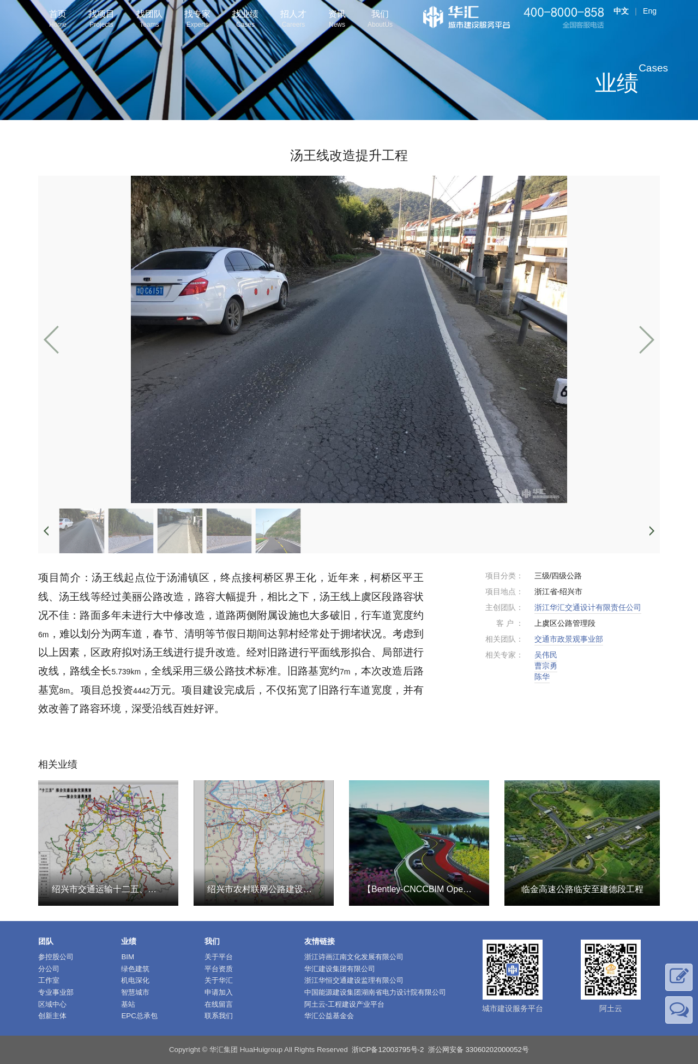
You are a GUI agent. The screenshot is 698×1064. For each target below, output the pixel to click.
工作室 (48, 980)
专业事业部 (56, 992)
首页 (58, 20)
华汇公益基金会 (329, 1016)
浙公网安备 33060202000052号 (478, 1049)
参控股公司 (56, 957)
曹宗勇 (545, 665)
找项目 (101, 20)
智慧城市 (135, 992)
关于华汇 (218, 980)
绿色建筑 (135, 969)
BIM (127, 957)
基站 (128, 1004)
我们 (380, 20)
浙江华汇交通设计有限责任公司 (587, 607)
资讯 (337, 20)
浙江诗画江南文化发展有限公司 (354, 957)
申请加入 (218, 992)
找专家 (197, 20)
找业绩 (245, 20)
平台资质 (218, 969)
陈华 (542, 676)
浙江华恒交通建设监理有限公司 (354, 980)
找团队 (149, 20)
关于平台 (218, 957)
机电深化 (135, 980)
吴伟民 (545, 654)
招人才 (293, 20)
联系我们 (218, 1016)
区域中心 (52, 1004)
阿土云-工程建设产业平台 (344, 1004)
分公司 (48, 969)
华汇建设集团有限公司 (339, 969)
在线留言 (218, 1004)
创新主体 (52, 1016)
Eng (650, 11)
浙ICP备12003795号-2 (388, 1049)
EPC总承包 (139, 1016)
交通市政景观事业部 (568, 639)
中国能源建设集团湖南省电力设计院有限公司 (375, 992)
